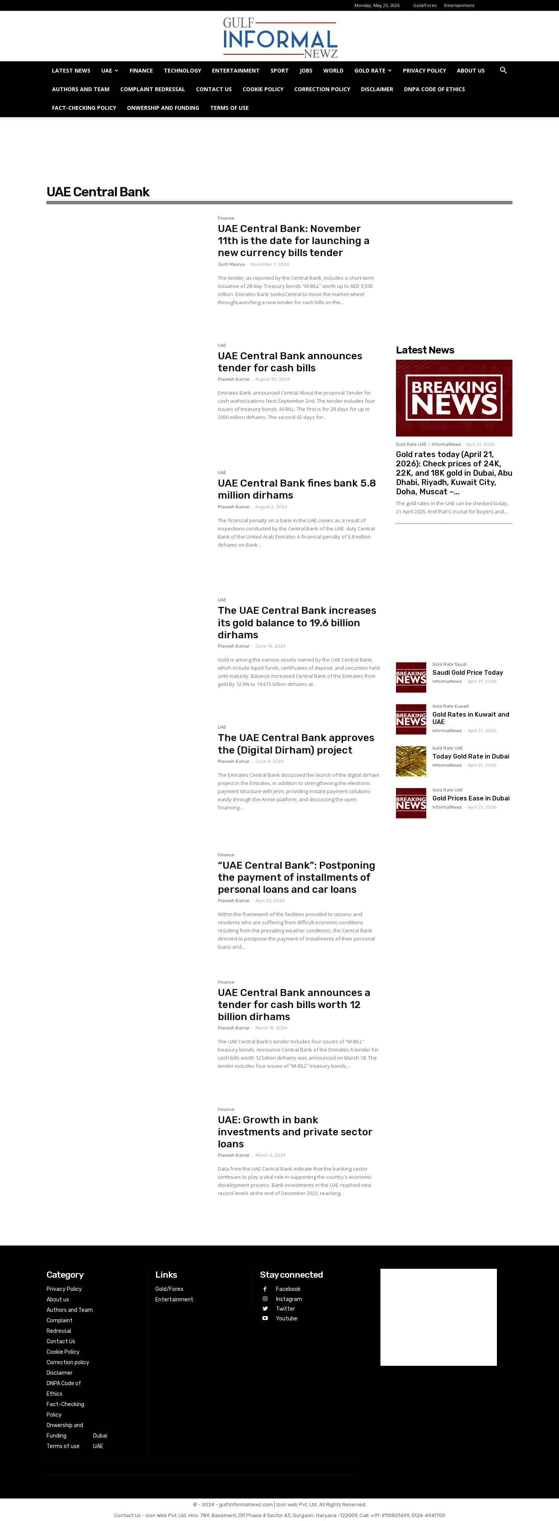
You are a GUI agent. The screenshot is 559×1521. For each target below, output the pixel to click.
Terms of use (229, 107)
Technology (182, 70)
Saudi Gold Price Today (467, 672)
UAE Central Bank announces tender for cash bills (290, 362)
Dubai (100, 1436)
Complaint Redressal (152, 89)
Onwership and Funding (163, 107)
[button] (503, 71)
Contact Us (214, 89)
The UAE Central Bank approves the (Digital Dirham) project (296, 744)
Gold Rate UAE (411, 444)
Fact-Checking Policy (84, 107)
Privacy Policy (424, 70)
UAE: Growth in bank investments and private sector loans (295, 1132)
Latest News (71, 70)
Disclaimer (377, 89)
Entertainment (459, 5)
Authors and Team (80, 89)
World (333, 70)
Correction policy (322, 89)
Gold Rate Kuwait (450, 706)
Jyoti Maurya (231, 264)
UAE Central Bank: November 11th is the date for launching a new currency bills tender (294, 241)
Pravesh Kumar (234, 379)
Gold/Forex (425, 5)
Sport (280, 70)
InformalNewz (446, 444)
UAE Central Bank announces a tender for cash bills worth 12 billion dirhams (294, 1005)
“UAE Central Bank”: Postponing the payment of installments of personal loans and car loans (296, 877)
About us (471, 70)
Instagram (289, 1299)
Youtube (286, 1318)
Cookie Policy (263, 89)
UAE (109, 70)
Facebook (288, 1289)
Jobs (306, 70)
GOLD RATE (373, 70)
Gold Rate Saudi (449, 664)
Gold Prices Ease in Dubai (471, 798)
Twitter (285, 1309)
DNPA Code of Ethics (434, 89)
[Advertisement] (279, 143)
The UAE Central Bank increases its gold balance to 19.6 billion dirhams (297, 623)
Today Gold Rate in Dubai (470, 756)
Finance (141, 70)
